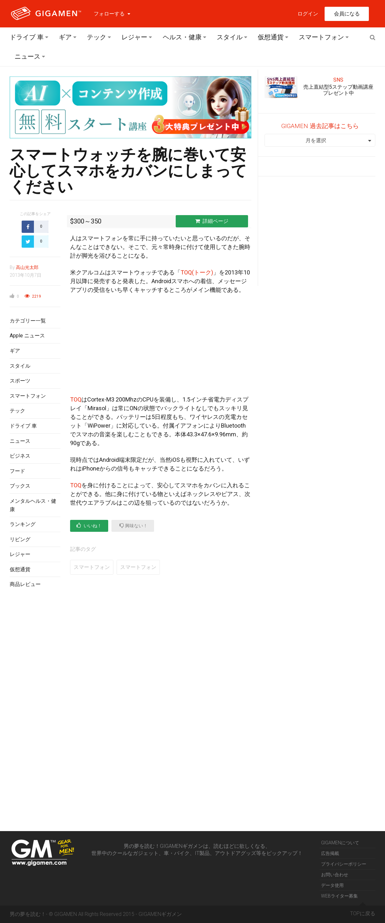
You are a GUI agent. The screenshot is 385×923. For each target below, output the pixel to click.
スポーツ (20, 381)
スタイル (230, 37)
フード (17, 471)
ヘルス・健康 (182, 37)
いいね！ (89, 525)
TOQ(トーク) (197, 272)
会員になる (347, 14)
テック (96, 37)
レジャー (134, 37)
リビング (20, 539)
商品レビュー (25, 584)
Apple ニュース (27, 335)
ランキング (23, 524)
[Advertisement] (35, 698)
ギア (65, 37)
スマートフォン (321, 37)
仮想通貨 (271, 37)
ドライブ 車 (27, 37)
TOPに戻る (362, 911)
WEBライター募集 (339, 895)
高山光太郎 (27, 267)
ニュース (27, 56)
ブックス (20, 486)
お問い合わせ (334, 874)
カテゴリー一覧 (28, 321)
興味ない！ (134, 525)
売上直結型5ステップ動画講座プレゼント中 (338, 90)
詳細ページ (211, 221)
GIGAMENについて (340, 842)
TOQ (75, 399)
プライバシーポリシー (343, 864)
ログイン (307, 14)
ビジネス (20, 456)
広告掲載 (330, 853)
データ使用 (332, 885)
